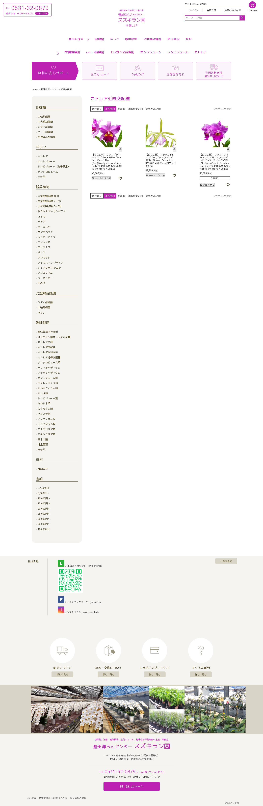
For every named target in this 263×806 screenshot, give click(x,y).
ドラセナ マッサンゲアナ (52, 211)
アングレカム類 (46, 419)
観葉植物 (131, 39)
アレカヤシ (44, 257)
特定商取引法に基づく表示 (53, 798)
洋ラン (114, 39)
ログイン (193, 10)
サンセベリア (45, 231)
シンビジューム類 (48, 398)
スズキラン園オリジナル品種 (54, 337)
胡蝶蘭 (99, 39)
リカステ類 (44, 413)
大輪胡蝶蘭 (72, 52)
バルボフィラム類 (48, 388)
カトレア (201, 52)
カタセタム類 (45, 408)
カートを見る (252, 10)
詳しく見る (62, 674)
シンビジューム (178, 52)
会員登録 (211, 10)
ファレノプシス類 (48, 383)
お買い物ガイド (232, 10)
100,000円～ (45, 529)
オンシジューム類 (48, 378)
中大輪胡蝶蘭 (45, 121)
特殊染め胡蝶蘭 (46, 137)
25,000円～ (44, 513)
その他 (41, 176)
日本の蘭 (43, 439)
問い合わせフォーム (131, 786)
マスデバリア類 (46, 429)
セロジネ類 (44, 403)
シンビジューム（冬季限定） (54, 166)
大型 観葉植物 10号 (48, 196)
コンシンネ (44, 242)
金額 (39, 478)
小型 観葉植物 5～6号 (50, 206)
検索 (242, 18)
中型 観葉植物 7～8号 (50, 201)
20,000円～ (44, 508)
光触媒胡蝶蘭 (152, 39)
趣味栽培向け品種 (48, 331)
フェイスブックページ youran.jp (79, 602)
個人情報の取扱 (78, 798)
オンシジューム (150, 52)
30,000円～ (44, 518)
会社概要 (31, 798)
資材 (189, 39)
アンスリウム (45, 272)
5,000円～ (43, 493)
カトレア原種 (45, 342)
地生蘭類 (43, 444)
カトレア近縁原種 (48, 352)
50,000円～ (44, 524)
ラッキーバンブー (48, 237)
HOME (36, 89)
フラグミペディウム (49, 372)
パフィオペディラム (49, 367)
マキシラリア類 (46, 434)
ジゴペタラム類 (46, 424)
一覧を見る (226, 561)
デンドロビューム (48, 171)
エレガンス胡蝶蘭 (122, 52)
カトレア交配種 (46, 347)
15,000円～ (44, 503)
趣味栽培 (173, 39)
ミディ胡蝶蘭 (45, 126)
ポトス (41, 252)
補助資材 (43, 468)
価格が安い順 (135, 109)
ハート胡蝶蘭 (95, 52)
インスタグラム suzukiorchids (78, 612)
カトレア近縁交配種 (49, 357)
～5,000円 (43, 488)
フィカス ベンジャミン (50, 262)
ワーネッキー (45, 278)
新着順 (121, 109)
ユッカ (41, 216)
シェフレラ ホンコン (49, 267)
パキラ (41, 221)
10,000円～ (44, 498)
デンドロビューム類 (49, 362)
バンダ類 (43, 393)
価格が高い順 (153, 109)
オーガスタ (44, 226)
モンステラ (44, 247)
